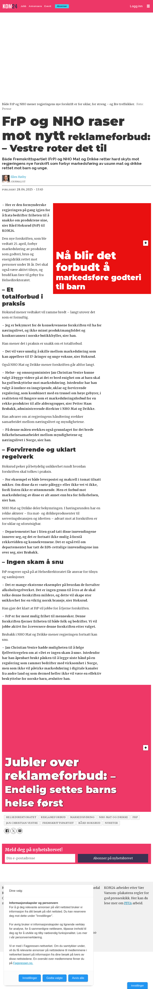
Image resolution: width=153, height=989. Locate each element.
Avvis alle (78, 978)
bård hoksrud (89, 823)
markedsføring (82, 817)
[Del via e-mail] (20, 831)
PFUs (128, 903)
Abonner (62, 6)
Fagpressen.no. (23, 963)
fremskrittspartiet (58, 823)
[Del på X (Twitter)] (13, 831)
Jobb (23, 6)
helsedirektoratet (21, 817)
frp (135, 817)
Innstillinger (137, 985)
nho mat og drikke (113, 817)
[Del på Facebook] (7, 831)
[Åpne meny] (148, 6)
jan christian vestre (22, 823)
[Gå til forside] (10, 6)
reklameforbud (53, 817)
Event (47, 6)
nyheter (111, 823)
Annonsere (35, 6)
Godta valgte (54, 978)
